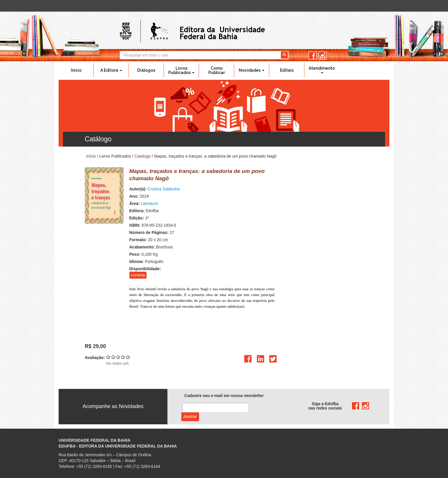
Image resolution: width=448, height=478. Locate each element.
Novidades (251, 70)
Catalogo (143, 156)
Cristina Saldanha (164, 189)
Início (76, 70)
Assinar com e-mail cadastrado (190, 416)
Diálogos (146, 70)
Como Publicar (216, 70)
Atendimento (322, 69)
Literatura (149, 203)
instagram (322, 55)
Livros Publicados (181, 70)
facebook (312, 55)
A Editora (111, 70)
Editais (287, 70)
